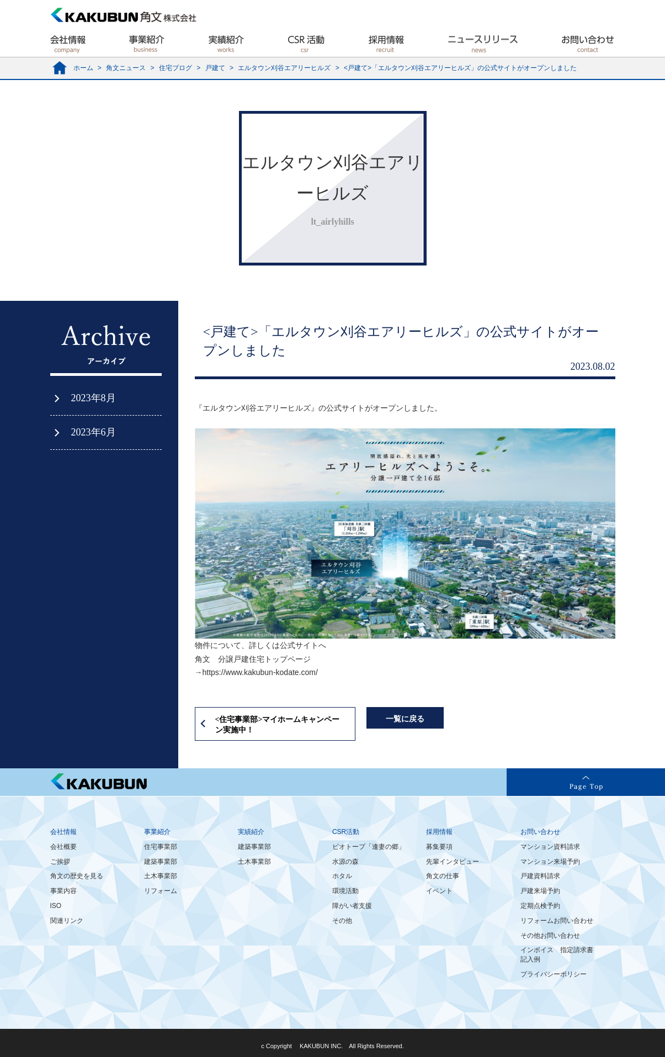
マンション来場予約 (550, 861)
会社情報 (63, 832)
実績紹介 (251, 832)
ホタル (342, 876)
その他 (342, 921)
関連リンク (66, 921)
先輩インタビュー (452, 861)
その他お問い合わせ (550, 935)
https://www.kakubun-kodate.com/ (260, 672)
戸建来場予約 (540, 891)
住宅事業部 (160, 847)
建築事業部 (160, 861)
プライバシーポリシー (553, 974)
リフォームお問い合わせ (556, 921)
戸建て (215, 68)
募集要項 (439, 847)
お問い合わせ (540, 832)
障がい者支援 (352, 906)
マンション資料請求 (550, 847)
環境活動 (345, 891)
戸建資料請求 (540, 876)
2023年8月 (93, 397)
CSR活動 (345, 832)
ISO (56, 906)
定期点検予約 (540, 906)
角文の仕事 (442, 876)
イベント (439, 891)
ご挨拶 (60, 861)
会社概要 (63, 847)
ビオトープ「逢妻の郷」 (368, 847)
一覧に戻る (405, 719)
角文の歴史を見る (76, 876)
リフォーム (160, 891)
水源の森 (345, 861)
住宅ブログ (175, 68)
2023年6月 (93, 432)
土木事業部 (160, 876)
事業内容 (63, 891)
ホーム (83, 68)
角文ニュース (126, 68)
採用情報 (439, 832)
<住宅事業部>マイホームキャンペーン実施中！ (277, 725)
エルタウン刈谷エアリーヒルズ (284, 68)
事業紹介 (157, 832)
